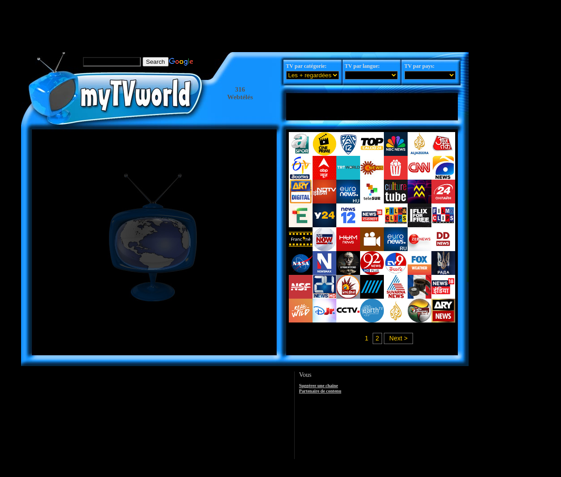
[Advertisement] (245, 20)
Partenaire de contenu (320, 391)
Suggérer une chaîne (318, 385)
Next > (398, 338)
